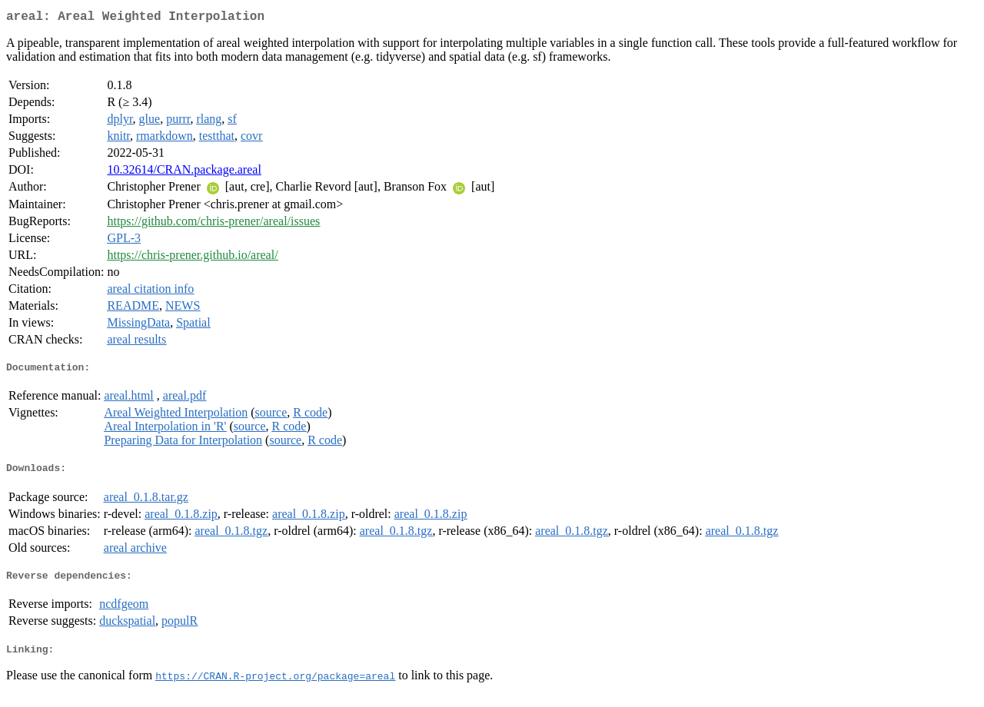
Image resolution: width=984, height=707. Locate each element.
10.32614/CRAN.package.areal (184, 172)
